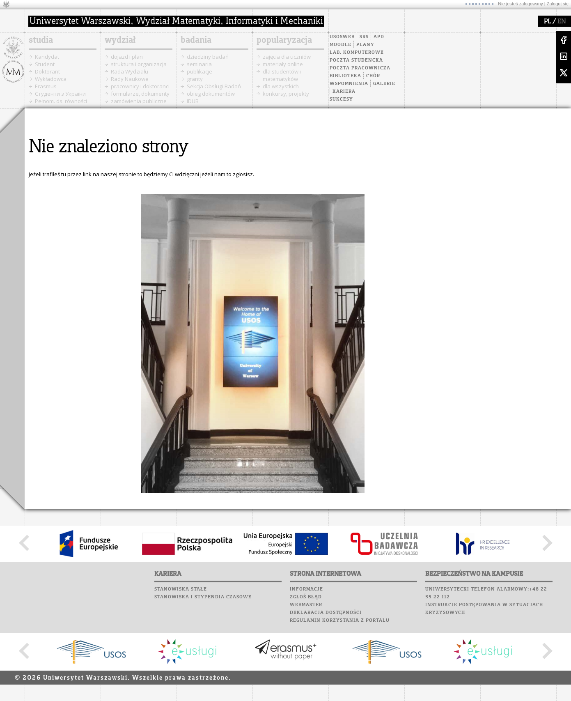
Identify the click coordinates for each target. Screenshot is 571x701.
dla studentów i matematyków (282, 75)
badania (196, 40)
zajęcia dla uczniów (287, 56)
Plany (365, 44)
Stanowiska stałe (180, 589)
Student (45, 64)
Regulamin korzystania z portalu (340, 620)
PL (547, 21)
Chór (373, 76)
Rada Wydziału (129, 71)
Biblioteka (345, 76)
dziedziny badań (208, 56)
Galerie (384, 83)
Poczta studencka (356, 60)
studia (41, 40)
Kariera (344, 91)
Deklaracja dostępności (326, 612)
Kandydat (47, 56)
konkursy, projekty (286, 93)
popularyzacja (284, 40)
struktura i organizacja (139, 64)
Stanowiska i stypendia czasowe (203, 597)
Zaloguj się (558, 3)
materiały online (283, 64)
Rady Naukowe (130, 79)
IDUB (193, 101)
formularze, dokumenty (140, 93)
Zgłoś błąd (306, 597)
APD (379, 36)
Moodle (340, 44)
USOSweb (342, 36)
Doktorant (47, 71)
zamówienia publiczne (139, 101)
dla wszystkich (281, 86)
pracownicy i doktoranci (140, 86)
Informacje (306, 589)
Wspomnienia (349, 83)
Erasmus (46, 86)
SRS (364, 36)
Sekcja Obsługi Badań (214, 86)
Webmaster (306, 604)
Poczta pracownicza (360, 68)
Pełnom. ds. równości (61, 101)
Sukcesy (341, 99)
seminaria (199, 64)
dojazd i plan (127, 56)
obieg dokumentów (211, 93)
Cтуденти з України (60, 93)
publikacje (199, 71)
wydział (120, 40)
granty (195, 79)
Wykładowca (51, 79)
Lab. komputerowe (357, 52)
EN (561, 21)
